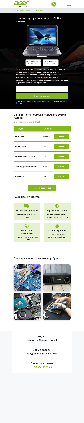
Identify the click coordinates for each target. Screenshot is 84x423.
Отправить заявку (42, 96)
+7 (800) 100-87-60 (42, 367)
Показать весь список (42, 188)
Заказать (61, 136)
